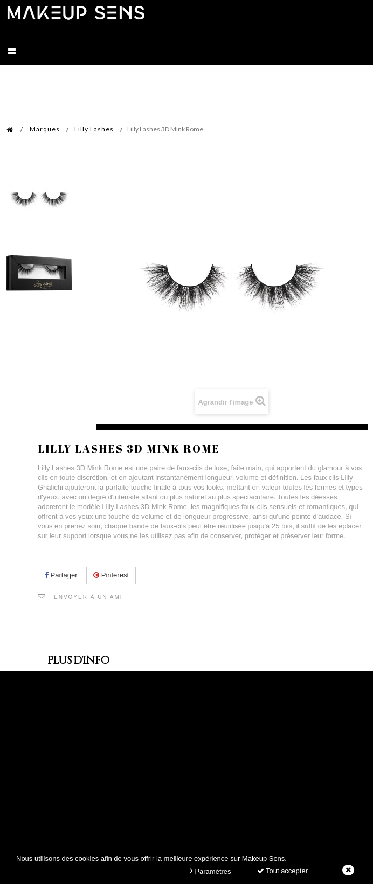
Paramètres (210, 870)
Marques (45, 129)
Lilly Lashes (94, 129)
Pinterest (111, 575)
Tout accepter (282, 871)
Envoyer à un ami (88, 597)
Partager (61, 575)
